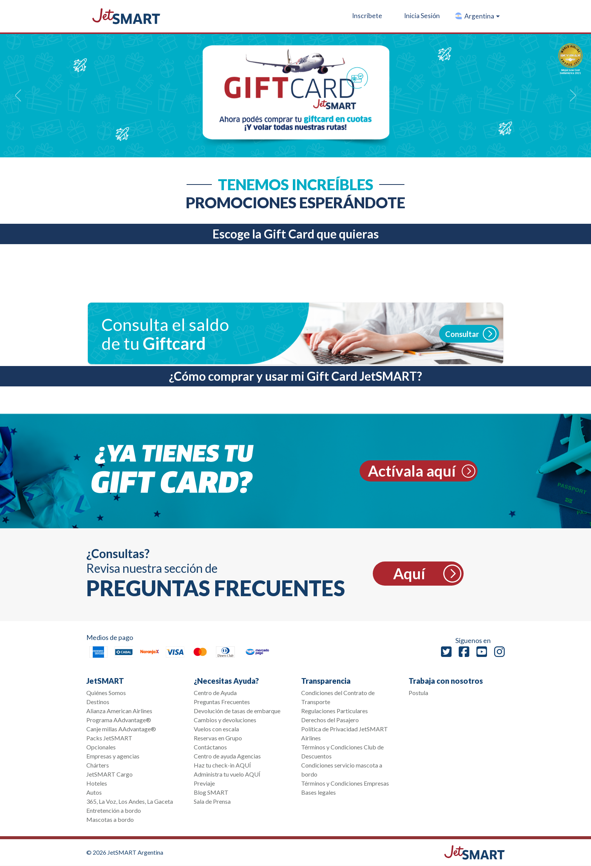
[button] (477, 16)
